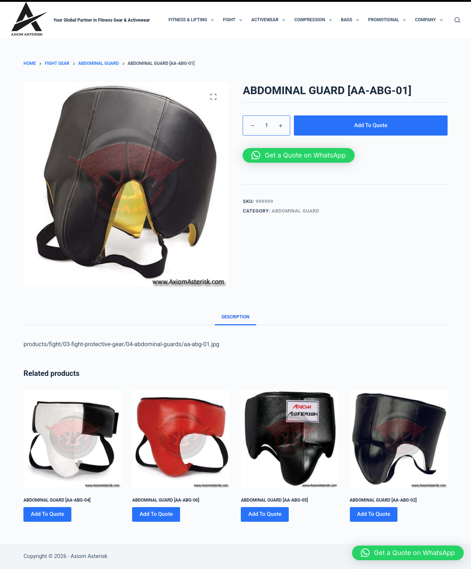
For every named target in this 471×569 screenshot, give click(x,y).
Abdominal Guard (295, 211)
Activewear (269, 20)
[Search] (457, 20)
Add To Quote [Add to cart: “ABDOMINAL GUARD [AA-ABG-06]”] (156, 514)
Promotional (388, 20)
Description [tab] (235, 316)
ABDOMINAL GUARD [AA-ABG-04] (56, 500)
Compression (314, 20)
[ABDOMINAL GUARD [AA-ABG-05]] (290, 439)
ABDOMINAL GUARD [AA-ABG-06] (165, 500)
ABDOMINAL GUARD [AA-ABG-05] (274, 500)
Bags (351, 20)
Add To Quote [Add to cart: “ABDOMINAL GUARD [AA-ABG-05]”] (264, 514)
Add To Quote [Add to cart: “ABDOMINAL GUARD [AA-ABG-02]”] (373, 514)
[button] (298, 155)
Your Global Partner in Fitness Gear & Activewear (101, 20)
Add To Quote (371, 125)
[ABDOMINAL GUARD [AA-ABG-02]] (399, 439)
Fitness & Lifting (192, 20)
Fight (234, 20)
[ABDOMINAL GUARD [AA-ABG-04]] (72, 439)
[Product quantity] (266, 125)
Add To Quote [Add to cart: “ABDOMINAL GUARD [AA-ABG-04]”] (47, 514)
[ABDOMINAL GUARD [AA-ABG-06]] (181, 439)
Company (430, 20)
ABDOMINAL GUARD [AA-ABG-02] (383, 500)
